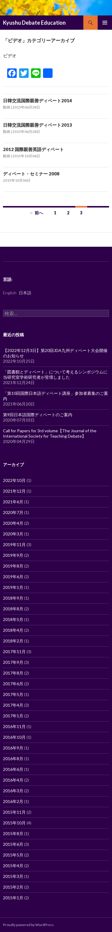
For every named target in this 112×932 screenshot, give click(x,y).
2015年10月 (14, 822)
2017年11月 (14, 651)
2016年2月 (13, 801)
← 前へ (36, 212)
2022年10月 (14, 480)
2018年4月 (13, 630)
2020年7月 (13, 512)
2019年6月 (13, 576)
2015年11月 (14, 812)
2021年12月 (14, 490)
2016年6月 (13, 769)
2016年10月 (14, 737)
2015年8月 (13, 833)
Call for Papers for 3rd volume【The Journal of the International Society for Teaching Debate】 (49, 433)
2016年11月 (14, 726)
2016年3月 (13, 790)
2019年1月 (13, 587)
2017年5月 (13, 694)
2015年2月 (13, 886)
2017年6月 (13, 683)
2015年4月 (13, 865)
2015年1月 (13, 897)
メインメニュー (105, 22)
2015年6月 (13, 844)
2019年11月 (14, 544)
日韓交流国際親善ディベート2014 (37, 100)
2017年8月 (13, 672)
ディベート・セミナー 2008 (31, 173)
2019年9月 (13, 555)
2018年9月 (13, 598)
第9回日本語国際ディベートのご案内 (37, 414)
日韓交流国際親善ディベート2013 (37, 125)
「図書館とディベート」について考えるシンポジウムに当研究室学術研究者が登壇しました (55, 374)
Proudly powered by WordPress (28, 924)
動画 (6, 107)
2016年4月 (13, 779)
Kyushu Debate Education (34, 22)
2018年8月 (13, 608)
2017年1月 (13, 715)
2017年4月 (13, 705)
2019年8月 (13, 565)
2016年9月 (13, 747)
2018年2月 (13, 640)
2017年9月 (13, 662)
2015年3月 (13, 876)
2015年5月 (13, 854)
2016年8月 (13, 758)
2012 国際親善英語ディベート (33, 149)
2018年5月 (13, 619)
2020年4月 (13, 523)
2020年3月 (13, 533)
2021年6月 (13, 501)
